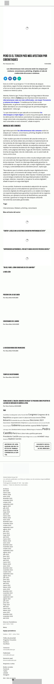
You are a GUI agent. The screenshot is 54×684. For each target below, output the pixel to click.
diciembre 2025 (7, 498)
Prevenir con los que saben (11, 295)
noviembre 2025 (8, 500)
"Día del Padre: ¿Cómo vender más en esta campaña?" (19, 267)
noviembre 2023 (8, 547)
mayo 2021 (6, 604)
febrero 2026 (7, 494)
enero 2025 (6, 520)
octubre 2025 (7, 502)
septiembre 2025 (8, 504)
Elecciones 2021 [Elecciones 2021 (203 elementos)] (37, 420)
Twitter (5, 671)
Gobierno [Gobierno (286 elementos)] (15, 425)
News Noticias (10, 406)
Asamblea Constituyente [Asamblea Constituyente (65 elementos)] (10, 415)
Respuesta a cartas (9, 664)
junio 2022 (6, 579)
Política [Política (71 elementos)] (27, 433)
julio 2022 (6, 577)
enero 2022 (6, 589)
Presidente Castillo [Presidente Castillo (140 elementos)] (10, 436)
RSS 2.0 (9, 678)
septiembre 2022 (8, 574)
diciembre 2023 (7, 545)
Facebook (6, 669)
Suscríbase (6, 644)
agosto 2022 (7, 576)
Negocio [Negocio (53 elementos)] (33, 429)
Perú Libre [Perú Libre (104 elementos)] (21, 433)
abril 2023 (6, 560)
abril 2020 (6, 618)
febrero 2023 (7, 564)
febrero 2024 (7, 541)
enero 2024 (6, 543)
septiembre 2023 (8, 550)
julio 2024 (6, 531)
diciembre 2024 (7, 521)
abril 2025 (6, 514)
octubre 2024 (7, 525)
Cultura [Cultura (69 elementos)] (26, 417)
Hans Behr (9, 298)
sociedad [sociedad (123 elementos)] (40, 436)
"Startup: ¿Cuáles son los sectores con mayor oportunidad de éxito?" (24, 231)
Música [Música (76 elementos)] (29, 429)
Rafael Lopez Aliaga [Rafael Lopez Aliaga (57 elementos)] (24, 436)
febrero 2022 (7, 587)
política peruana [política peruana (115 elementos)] (36, 433)
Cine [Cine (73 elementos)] (26, 415)
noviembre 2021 (8, 593)
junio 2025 (6, 510)
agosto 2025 (7, 506)
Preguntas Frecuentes (9, 640)
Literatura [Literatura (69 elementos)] (14, 429)
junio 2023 (6, 556)
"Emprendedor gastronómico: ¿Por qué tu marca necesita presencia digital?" (26, 249)
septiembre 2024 (8, 527)
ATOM (14, 678)
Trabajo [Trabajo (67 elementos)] (46, 436)
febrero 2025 (7, 518)
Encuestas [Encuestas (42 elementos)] (29, 423)
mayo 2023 (6, 558)
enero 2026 (6, 496)
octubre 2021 (7, 595)
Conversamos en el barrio (11, 321)
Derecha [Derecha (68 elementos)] (38, 417)
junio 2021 (6, 603)
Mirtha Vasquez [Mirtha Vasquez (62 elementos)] (21, 429)
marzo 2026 (6, 492)
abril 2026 (6, 491)
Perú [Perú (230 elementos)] (15, 433)
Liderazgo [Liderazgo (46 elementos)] (5, 429)
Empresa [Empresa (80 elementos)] (24, 423)
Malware (18, 208)
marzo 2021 (6, 608)
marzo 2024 (6, 539)
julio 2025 (6, 508)
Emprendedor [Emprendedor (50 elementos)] (6, 423)
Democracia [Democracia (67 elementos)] (32, 417)
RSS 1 (5, 678)
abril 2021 (6, 606)
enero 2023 (6, 566)
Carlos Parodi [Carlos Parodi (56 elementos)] (21, 415)
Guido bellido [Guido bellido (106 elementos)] (25, 425)
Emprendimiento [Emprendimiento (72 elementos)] (16, 423)
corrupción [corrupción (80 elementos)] (14, 417)
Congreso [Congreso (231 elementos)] (32, 414)
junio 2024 (6, 533)
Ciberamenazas (8, 208)
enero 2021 (6, 612)
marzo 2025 (6, 516)
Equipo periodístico (9, 631)
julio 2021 (6, 601)
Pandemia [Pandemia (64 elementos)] (39, 429)
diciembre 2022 (7, 568)
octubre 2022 (7, 572)
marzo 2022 (6, 585)
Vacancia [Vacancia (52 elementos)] (5, 439)
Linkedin (5, 673)
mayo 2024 (6, 535)
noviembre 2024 (8, 523)
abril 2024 (6, 537)
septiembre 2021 (8, 597)
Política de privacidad (9, 638)
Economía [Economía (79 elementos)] (14, 420)
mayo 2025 (6, 512)
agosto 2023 (7, 552)
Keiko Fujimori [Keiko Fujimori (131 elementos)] (42, 425)
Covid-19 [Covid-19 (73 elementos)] (21, 417)
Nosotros (6, 642)
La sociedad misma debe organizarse (14, 348)
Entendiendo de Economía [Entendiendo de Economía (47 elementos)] (38, 423)
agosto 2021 (7, 599)
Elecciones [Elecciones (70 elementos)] (26, 420)
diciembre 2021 (7, 591)
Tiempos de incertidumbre (11, 374)
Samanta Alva (10, 64)
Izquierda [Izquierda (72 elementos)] (33, 425)
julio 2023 (6, 554)
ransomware (32, 208)
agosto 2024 (7, 529)
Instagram (6, 675)
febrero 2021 (7, 610)
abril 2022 (6, 583)
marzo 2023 (6, 562)
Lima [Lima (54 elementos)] (9, 429)
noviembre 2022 (8, 570)
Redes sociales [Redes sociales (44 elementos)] (33, 436)
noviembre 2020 (8, 616)
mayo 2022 (6, 581)
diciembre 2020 (7, 614)
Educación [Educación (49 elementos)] (20, 420)
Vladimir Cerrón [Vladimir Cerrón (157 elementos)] (14, 439)
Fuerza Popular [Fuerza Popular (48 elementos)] (7, 425)
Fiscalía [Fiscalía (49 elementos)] (48, 423)
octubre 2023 (7, 548)
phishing (24, 208)
